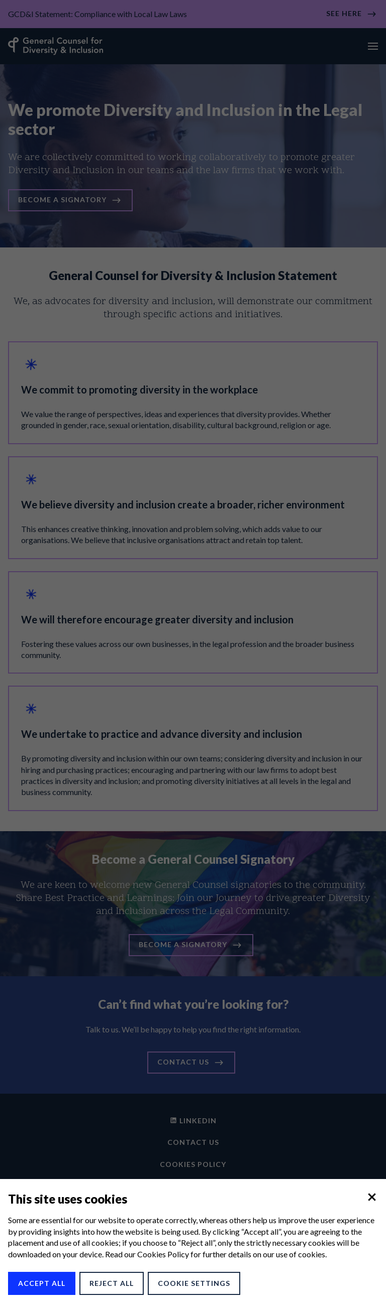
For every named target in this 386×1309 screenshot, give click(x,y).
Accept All (41, 1283)
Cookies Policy (163, 1254)
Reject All (111, 1283)
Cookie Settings (194, 1283)
